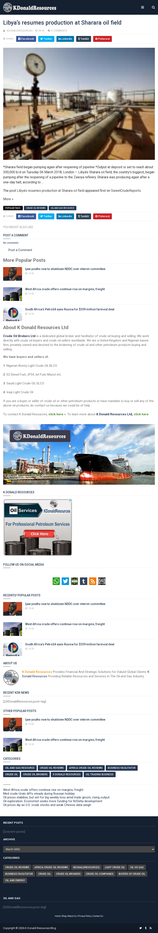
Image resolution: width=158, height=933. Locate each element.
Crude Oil (11, 774)
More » (8, 199)
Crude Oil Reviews (36, 208)
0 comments (59, 30)
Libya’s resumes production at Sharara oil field (50, 191)
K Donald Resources (67, 774)
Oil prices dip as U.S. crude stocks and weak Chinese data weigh (47, 805)
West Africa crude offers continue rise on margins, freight (65, 289)
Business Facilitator (122, 767)
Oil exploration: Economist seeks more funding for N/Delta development (52, 801)
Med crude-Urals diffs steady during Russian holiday (39, 793)
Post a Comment (20, 250)
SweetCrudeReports (126, 191)
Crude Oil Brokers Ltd (19, 336)
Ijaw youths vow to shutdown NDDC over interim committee (65, 269)
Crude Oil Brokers (35, 774)
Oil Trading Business (100, 774)
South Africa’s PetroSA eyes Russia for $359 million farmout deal (69, 309)
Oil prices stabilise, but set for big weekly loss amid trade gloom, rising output (56, 797)
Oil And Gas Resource (62, 208)
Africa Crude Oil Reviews (86, 767)
